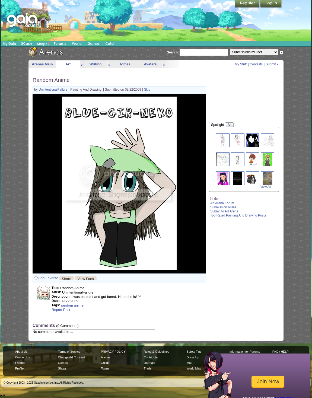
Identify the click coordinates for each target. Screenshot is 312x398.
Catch (111, 43)
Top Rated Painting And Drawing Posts (238, 215)
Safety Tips (194, 351)
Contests (256, 64)
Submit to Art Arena (224, 211)
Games (94, 43)
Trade (147, 368)
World (77, 43)
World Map (194, 368)
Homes (124, 64)
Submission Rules (223, 207)
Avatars (150, 64)
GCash (26, 43)
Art (68, 64)
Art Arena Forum (222, 203)
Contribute (151, 357)
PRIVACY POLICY (113, 351)
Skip (147, 89)
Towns (105, 368)
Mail (189, 362)
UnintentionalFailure (53, 89)
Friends (20, 362)
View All (265, 186)
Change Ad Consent (71, 357)
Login (271, 4)
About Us (21, 351)
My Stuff (241, 64)
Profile (19, 368)
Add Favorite (48, 278)
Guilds (105, 362)
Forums (60, 43)
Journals (149, 362)
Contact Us (22, 357)
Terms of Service (69, 351)
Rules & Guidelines (156, 351)
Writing (96, 64)
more (81, 64)
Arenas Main (42, 64)
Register (247, 4)
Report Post (61, 310)
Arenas (105, 357)
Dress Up (193, 357)
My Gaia (9, 43)
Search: (173, 52)
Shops (43, 43)
